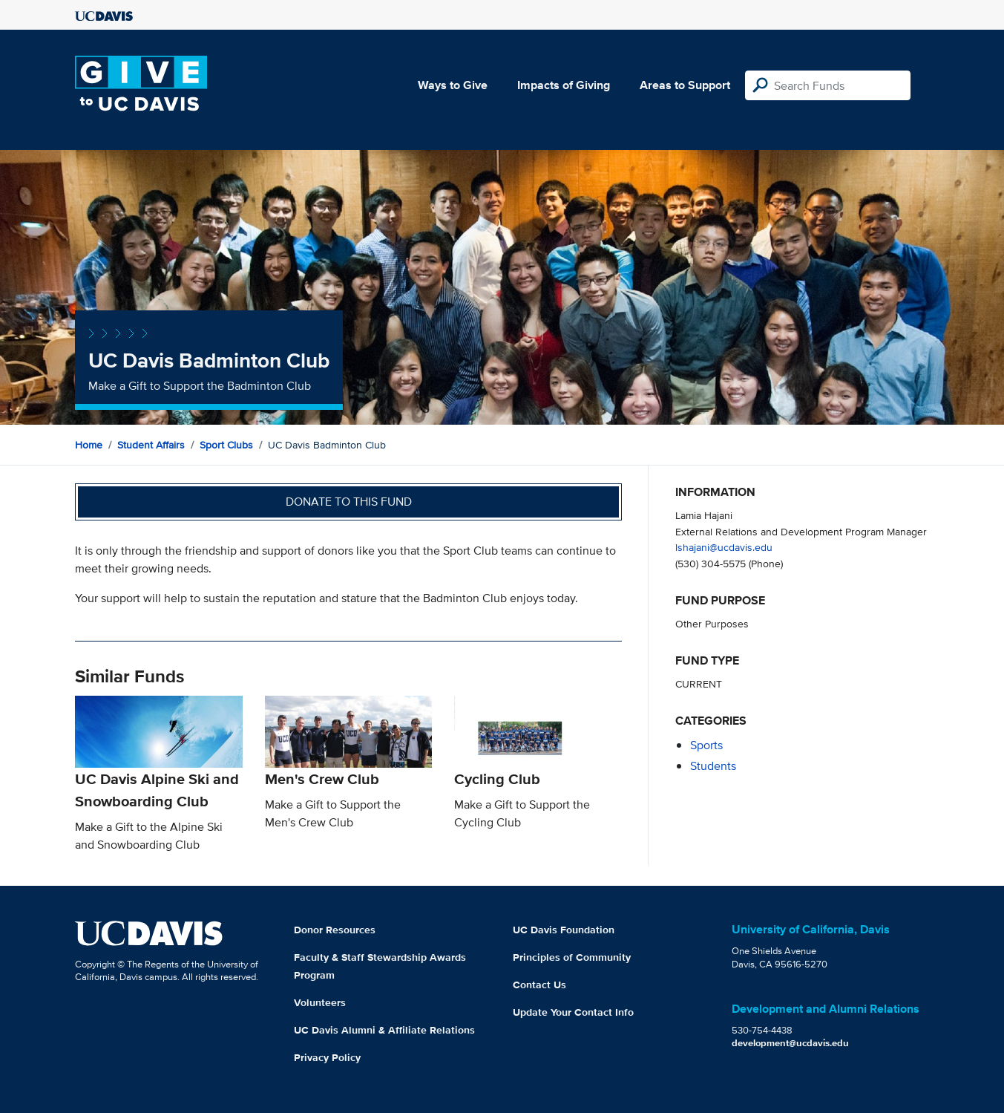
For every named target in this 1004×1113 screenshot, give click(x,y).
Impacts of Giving (563, 85)
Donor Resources (334, 929)
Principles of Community (572, 957)
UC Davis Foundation (563, 929)
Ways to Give (453, 85)
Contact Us (539, 984)
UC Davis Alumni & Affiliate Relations (384, 1029)
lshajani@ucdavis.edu (723, 547)
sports (706, 745)
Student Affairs (151, 444)
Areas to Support (685, 85)
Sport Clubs (226, 444)
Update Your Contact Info (573, 1012)
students (713, 765)
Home (88, 444)
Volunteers (320, 1002)
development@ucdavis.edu (790, 1043)
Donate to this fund (349, 501)
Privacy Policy (327, 1057)
